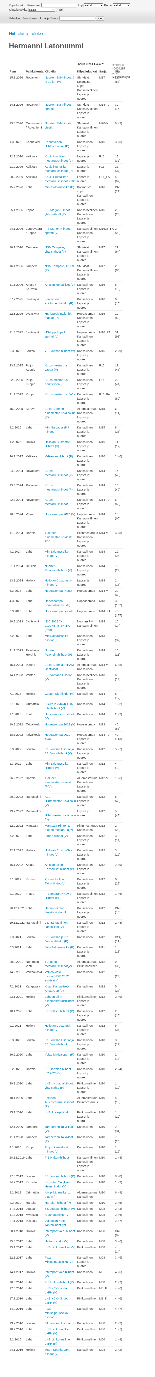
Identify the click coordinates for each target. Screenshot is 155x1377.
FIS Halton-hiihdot (57, 1157)
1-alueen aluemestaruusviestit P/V (58, 537)
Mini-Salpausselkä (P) (59, 187)
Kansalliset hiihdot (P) (59, 1011)
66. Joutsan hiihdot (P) (60, 1176)
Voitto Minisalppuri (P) (59, 1054)
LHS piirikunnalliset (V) (60, 1247)
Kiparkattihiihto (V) (57, 1214)
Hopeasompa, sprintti (59, 611)
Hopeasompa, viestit (58, 590)
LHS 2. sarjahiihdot (57, 1112)
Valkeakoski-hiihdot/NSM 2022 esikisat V (57, 976)
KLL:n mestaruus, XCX (60, 394)
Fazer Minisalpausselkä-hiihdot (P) (57, 1313)
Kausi (108, 5)
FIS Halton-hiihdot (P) (59, 1282)
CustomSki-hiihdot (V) (59, 693)
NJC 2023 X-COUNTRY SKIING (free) (58, 625)
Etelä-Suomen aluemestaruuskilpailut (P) (60, 413)
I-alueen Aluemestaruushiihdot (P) (59, 1102)
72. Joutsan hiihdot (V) (60, 351)
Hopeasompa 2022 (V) (60, 724)
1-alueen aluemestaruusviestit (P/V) (58, 782)
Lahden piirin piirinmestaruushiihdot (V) (59, 1001)
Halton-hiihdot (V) (56, 1241)
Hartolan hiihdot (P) (58, 1202)
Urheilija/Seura (49, 18)
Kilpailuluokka (18, 9)
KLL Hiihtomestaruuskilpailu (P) (60, 815)
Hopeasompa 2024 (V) (60, 514)
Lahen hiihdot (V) (56, 835)
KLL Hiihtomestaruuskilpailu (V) (60, 801)
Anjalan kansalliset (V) (60, 284)
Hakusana (34, 5)
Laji (80, 5)
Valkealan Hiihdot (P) (59, 456)
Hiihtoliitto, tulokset (27, 33)
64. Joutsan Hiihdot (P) (60, 1323)
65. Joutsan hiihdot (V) (60, 1208)
